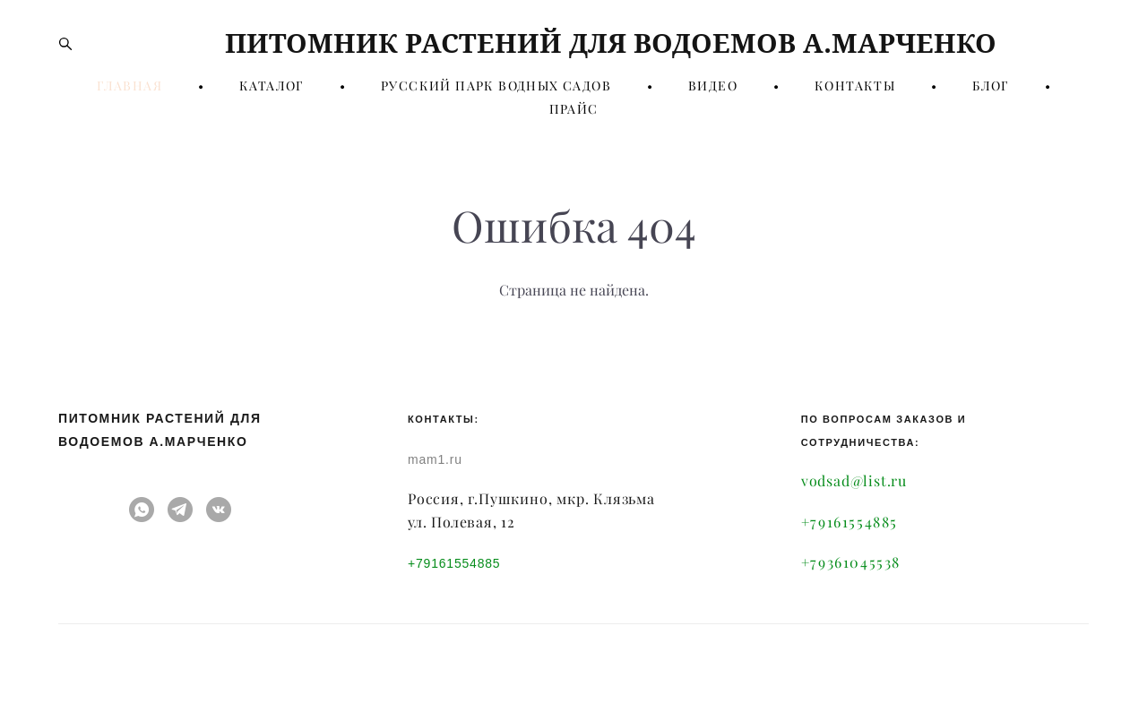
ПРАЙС (574, 109)
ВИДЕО (712, 86)
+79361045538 (851, 562)
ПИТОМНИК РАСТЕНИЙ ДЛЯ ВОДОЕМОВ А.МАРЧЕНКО (573, 43)
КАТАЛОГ (271, 86)
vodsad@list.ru (854, 481)
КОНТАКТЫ (855, 86)
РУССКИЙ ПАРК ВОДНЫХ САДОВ (496, 86)
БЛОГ (990, 86)
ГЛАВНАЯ (129, 86)
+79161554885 (454, 563)
